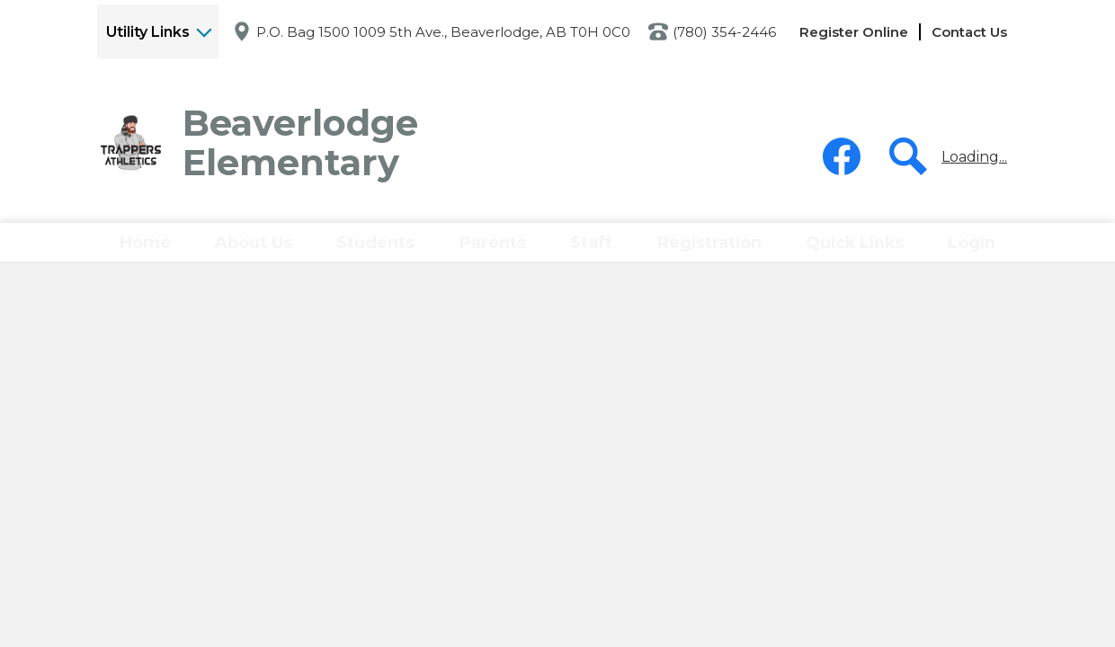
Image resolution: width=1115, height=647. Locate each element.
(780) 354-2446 (724, 31)
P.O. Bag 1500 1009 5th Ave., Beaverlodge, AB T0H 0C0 (443, 31)
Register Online (853, 31)
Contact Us (969, 31)
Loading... (974, 156)
